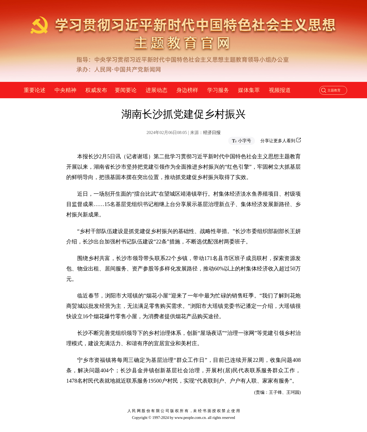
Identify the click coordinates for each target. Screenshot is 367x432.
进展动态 (156, 90)
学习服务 (218, 90)
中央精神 (65, 90)
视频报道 (280, 90)
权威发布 (96, 90)
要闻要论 (126, 90)
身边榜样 (187, 90)
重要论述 (35, 90)
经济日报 (212, 132)
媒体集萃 (249, 90)
